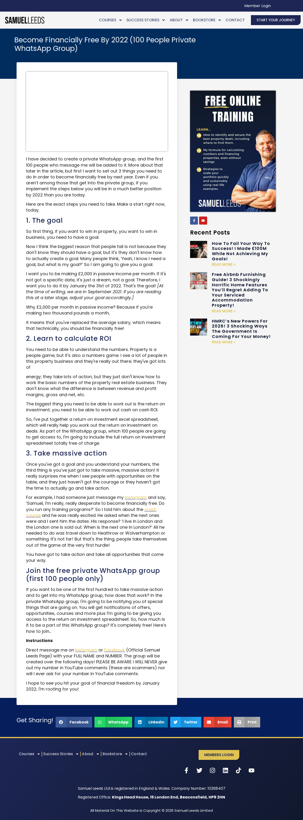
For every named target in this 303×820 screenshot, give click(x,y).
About (179, 20)
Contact (235, 20)
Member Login (257, 6)
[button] (74, 722)
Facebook (114, 650)
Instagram (136, 497)
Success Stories (145, 20)
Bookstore (207, 20)
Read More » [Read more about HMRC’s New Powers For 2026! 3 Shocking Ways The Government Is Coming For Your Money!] (224, 342)
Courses (110, 20)
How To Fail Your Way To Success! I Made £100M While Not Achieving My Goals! (241, 251)
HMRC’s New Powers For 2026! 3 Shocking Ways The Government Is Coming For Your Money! (241, 328)
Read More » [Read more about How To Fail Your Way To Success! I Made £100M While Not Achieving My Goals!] (224, 264)
